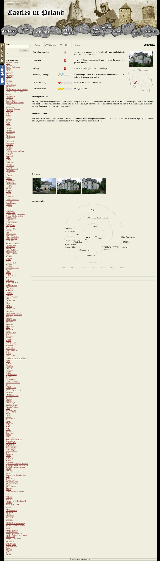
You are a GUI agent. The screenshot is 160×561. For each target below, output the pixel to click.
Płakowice (9, 384)
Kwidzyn (8, 292)
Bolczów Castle (11, 101)
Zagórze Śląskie (11, 543)
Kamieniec (9, 242)
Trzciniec (9, 488)
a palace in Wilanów (12, 62)
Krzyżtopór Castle (11, 285)
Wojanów (9, 519)
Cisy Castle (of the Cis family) (15, 151)
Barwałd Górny (10, 72)
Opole (8, 362)
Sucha (8, 457)
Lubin (8, 303)
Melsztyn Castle (11, 320)
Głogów (8, 192)
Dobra (8, 177)
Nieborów (9, 339)
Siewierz (8, 426)
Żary (7, 551)
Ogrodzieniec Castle (12, 350)
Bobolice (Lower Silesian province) (16, 90)
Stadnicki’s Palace (11, 446)
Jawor (8, 232)
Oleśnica (8, 354)
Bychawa (9, 119)
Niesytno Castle (11, 342)
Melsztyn (9, 318)
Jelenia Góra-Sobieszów (13, 237)
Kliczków (9, 256)
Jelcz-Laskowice (11, 234)
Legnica (8, 295)
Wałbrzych (9, 496)
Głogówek (9, 193)
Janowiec (9, 230)
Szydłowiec (9, 462)
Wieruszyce (9, 512)
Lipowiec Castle (11, 300)
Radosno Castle (10, 402)
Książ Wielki (10, 289)
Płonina (8, 386)
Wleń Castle (9, 517)
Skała (7, 428)
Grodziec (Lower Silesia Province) (16, 214)
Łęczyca (8, 310)
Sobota (8, 436)
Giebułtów (9, 190)
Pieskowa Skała (11, 379)
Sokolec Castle (10, 441)
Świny (8, 477)
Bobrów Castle (10, 96)
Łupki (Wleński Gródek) (13, 313)
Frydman (8, 188)
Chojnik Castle (10, 136)
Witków (8, 514)
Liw (7, 302)
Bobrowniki (9, 93)
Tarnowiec (9, 478)
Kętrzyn (8, 255)
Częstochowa (10, 162)
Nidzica (8, 337)
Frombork (9, 187)
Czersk (8, 161)
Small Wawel (10, 433)
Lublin (8, 305)
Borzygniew (9, 111)
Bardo (8, 70)
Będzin (8, 78)
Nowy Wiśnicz (10, 349)
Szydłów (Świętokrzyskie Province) (17, 464)
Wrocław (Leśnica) (11, 532)
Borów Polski (10, 107)
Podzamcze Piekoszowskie (14, 391)
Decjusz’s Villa (10, 171)
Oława (8, 360)
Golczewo (9, 201)
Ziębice (8, 548)
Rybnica (8, 417)
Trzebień (8, 490)
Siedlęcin (9, 425)
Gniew (8, 195)
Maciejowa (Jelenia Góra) (14, 315)
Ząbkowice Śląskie (11, 546)
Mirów (8, 328)
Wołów (8, 528)
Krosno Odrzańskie (12, 282)
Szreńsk (8, 460)
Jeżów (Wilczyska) (11, 239)
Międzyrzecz (10, 326)
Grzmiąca (9, 224)
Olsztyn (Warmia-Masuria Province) (17, 358)
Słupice (8, 430)
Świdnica (9, 470)
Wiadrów (8, 509)
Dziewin (8, 185)
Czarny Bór (9, 153)
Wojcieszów (9, 520)
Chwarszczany (10, 141)
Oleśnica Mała (10, 355)
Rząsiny (8, 422)
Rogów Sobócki (11, 412)
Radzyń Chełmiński (12, 404)
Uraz (7, 494)
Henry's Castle (10, 226)
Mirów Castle (10, 329)
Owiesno (8, 371)
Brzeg (8, 117)
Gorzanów (9, 206)
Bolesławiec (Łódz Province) (15, 102)
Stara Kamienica (11, 447)
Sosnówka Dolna (11, 443)
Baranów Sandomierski (13, 67)
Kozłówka (9, 266)
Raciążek (8, 400)
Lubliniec (9, 307)
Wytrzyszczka (10, 541)
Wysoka (8, 540)
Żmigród (8, 554)
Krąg (7, 279)
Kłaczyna (9, 258)
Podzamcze (9, 389)
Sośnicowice (10, 444)
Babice (8, 64)
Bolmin (8, 106)
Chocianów (9, 133)
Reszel (8, 409)
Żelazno (8, 553)
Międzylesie (9, 324)
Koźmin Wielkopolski (12, 268)
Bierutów (9, 88)
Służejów (9, 431)
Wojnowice (9, 522)
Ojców (8, 352)
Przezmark (9, 394)
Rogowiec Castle (11, 410)
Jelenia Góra (10, 235)
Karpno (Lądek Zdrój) (12, 250)
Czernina (8, 159)
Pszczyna (9, 397)
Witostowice (10, 515)
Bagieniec (9, 65)
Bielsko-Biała (10, 86)
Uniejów (8, 493)
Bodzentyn (9, 99)
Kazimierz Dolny (11, 251)
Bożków (8, 112)
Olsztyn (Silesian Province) (14, 357)
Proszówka (9, 392)
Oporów (8, 363)
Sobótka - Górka (11, 438)
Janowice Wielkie (11, 229)
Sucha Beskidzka (11, 459)
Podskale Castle (11, 388)
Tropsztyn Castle (11, 486)
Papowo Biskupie (11, 375)
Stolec (8, 452)
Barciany (8, 68)
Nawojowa (9, 336)
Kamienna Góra (11, 245)
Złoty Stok (9, 549)
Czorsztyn (9, 167)
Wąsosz (8, 507)
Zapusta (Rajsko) (11, 545)
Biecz (7, 83)
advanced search (11, 54)
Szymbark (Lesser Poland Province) (17, 465)
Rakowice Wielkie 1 (12, 405)
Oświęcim (9, 368)
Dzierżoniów (10, 182)
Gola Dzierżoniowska (12, 200)
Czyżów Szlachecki (12, 169)
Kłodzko (8, 260)
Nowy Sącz (9, 347)
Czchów (8, 154)
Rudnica (8, 413)
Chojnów (8, 138)
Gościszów (9, 208)
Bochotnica (9, 98)
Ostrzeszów (9, 366)
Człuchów (9, 164)
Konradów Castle (11, 263)
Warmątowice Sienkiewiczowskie (16, 501)
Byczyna (8, 120)
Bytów (8, 124)
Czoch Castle (10, 166)
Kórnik (8, 271)
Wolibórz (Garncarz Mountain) (15, 524)
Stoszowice (9, 454)
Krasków (8, 277)
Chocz (8, 135)
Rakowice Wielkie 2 (12, 407)
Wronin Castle (10, 537)
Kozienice (9, 264)
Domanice (9, 179)
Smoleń (8, 434)
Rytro (7, 420)
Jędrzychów (9, 240)
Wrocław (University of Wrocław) (16, 535)
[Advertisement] (93, 147)
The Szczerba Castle (12, 483)
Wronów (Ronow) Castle (13, 538)
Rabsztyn (9, 399)
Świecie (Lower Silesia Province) (16, 475)
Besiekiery (9, 77)
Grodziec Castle (11, 217)
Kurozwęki (9, 290)
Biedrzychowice (11, 85)
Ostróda (8, 365)
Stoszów (8, 456)
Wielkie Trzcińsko (11, 511)
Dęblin (8, 172)
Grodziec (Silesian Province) (14, 216)
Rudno (8, 415)
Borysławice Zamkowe (13, 109)
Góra (7, 209)
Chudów (8, 140)
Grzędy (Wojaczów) (12, 222)
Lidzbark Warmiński (12, 297)
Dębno (8, 174)
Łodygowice (10, 311)
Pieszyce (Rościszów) (12, 381)
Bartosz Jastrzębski (84, 559)
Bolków (8, 104)
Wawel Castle (10, 506)
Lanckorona (9, 294)
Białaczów (9, 80)
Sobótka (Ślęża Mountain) (14, 439)
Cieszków (9, 148)
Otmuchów (9, 370)
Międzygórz (9, 323)
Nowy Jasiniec (10, 345)
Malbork (8, 316)
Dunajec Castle (10, 180)
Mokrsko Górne (11, 332)
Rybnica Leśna (10, 418)
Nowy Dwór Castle (12, 344)
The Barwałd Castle (12, 481)
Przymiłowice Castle (12, 396)
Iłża (7, 227)
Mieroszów (9, 321)
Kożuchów (9, 269)
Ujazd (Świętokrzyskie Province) (16, 491)
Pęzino (8, 378)
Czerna (8, 158)
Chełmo (8, 125)
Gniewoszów (10, 196)
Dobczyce (9, 175)
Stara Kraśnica (10, 449)
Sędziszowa (9, 423)
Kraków (8, 273)
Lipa (7, 298)
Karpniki (8, 248)
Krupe (8, 284)
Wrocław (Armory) (12, 530)
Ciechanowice (10, 143)
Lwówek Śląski (10, 308)
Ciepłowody (9, 146)
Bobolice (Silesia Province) (14, 91)
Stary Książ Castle (11, 451)
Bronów (8, 115)
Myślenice (9, 334)
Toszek (8, 485)
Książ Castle (10, 287)
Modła (8, 331)
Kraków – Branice (11, 276)
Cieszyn (8, 149)
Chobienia (9, 130)
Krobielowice (10, 281)
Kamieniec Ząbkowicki (13, 243)
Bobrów (8, 94)
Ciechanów (9, 145)
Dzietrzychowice (11, 183)
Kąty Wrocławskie (11, 253)
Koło (7, 261)
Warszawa (9, 503)
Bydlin (8, 122)
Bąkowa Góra (10, 75)
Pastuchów (9, 376)
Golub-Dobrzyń (11, 203)
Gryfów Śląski (10, 221)
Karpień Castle (10, 247)
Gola (7, 198)
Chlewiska (9, 128)
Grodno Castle (10, 213)
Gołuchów (9, 205)
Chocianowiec (10, 132)
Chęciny (8, 127)
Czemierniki (9, 156)
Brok (7, 114)
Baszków (8, 73)
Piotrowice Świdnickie (13, 383)
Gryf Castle (9, 219)
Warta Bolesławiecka (12, 504)
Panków (8, 373)
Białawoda (9, 81)
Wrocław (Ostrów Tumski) (14, 533)
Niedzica (8, 341)
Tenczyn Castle (10, 480)
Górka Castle (10, 211)
